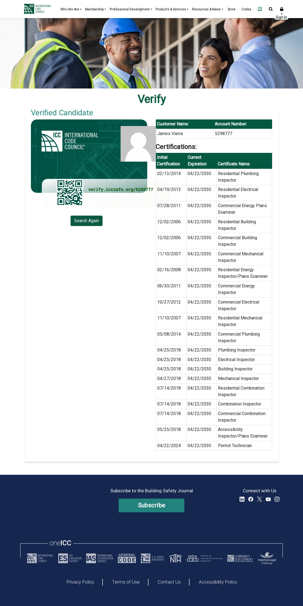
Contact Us (169, 582)
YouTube (268, 499)
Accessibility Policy (218, 582)
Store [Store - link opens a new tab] (231, 9)
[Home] (39, 9)
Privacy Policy (80, 582)
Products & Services (171, 9)
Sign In (281, 9)
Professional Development (130, 9)
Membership (94, 9)
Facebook (250, 499)
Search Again (86, 220)
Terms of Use (126, 582)
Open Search (270, 9)
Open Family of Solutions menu (259, 9)
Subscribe (151, 505)
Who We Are (69, 9)
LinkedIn (242, 499)
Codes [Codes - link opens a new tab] (246, 9)
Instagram (277, 499)
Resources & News (206, 9)
